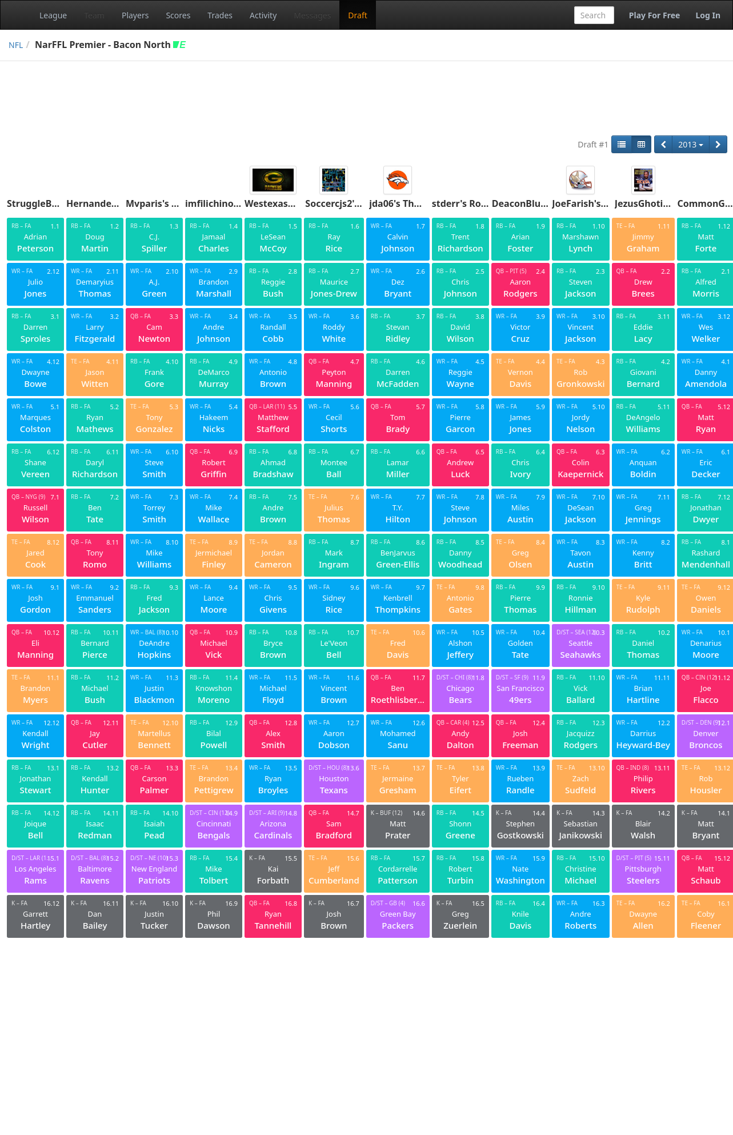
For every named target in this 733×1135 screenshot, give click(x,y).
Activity (263, 15)
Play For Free (654, 15)
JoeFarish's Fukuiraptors (607, 203)
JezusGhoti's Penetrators (671, 203)
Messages (312, 15)
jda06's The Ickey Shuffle (424, 203)
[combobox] (594, 15)
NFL (16, 44)
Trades (220, 15)
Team (94, 15)
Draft (357, 15)
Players (135, 15)
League (53, 15)
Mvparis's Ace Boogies (176, 203)
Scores (178, 15)
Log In (707, 15)
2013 (690, 144)
